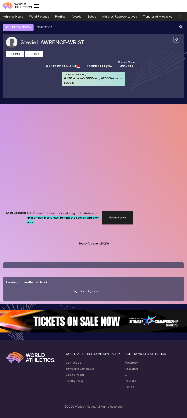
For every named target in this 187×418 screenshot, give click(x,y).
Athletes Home (13, 16)
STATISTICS (44, 27)
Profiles (60, 16)
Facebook (131, 362)
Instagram (131, 368)
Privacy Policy (75, 381)
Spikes (92, 16)
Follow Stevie (117, 217)
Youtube (130, 381)
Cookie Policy (75, 374)
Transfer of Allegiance (157, 16)
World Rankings (39, 16)
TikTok (129, 387)
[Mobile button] (36, 6)
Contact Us (73, 362)
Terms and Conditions (80, 368)
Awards (76, 16)
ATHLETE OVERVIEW (18, 27)
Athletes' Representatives (119, 16)
